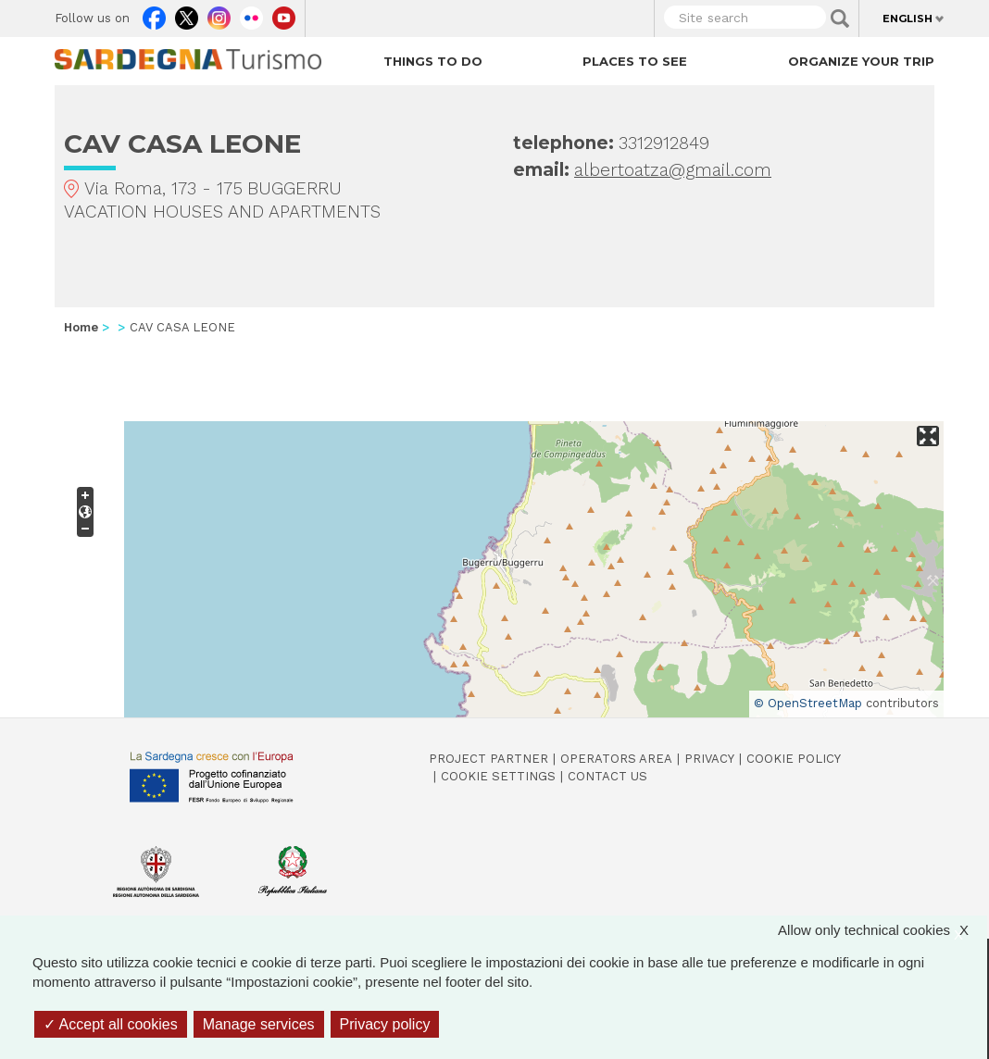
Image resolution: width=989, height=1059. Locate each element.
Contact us (607, 776)
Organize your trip (861, 61)
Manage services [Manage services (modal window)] (259, 1024)
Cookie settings (498, 776)
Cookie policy (793, 759)
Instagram (219, 13)
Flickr (251, 13)
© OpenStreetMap (808, 703)
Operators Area (616, 759)
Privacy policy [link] (385, 1024)
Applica (840, 18)
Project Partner (488, 759)
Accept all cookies (111, 1024)
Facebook (154, 13)
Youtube (283, 13)
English (908, 18)
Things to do (432, 61)
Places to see (634, 61)
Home (81, 327)
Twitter (186, 13)
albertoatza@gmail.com (672, 170)
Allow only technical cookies (882, 930)
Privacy (709, 759)
